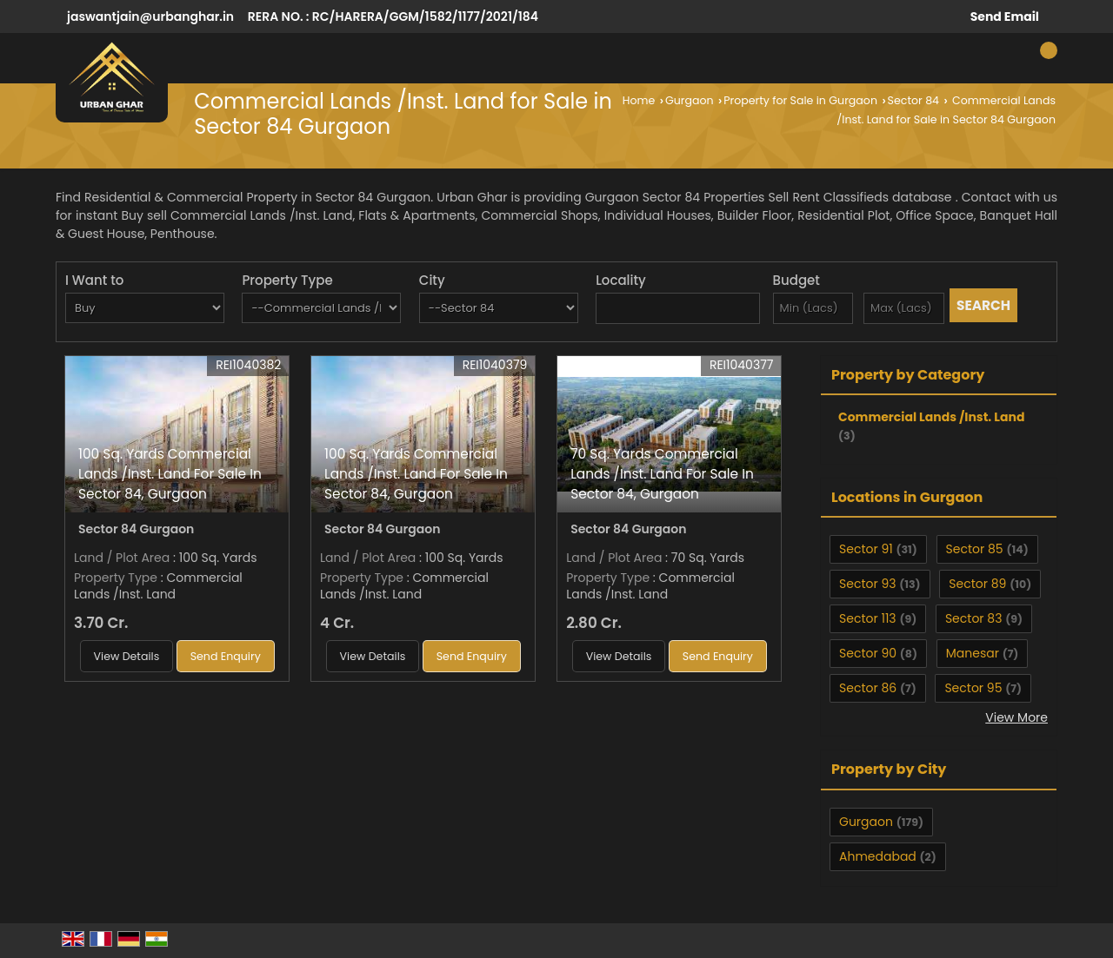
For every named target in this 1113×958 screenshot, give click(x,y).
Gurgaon (689, 100)
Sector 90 (867, 653)
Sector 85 (974, 549)
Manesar (972, 653)
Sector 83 (974, 618)
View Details (127, 656)
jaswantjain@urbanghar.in (150, 16)
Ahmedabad (877, 856)
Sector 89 (977, 583)
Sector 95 (973, 688)
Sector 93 (867, 583)
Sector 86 (867, 688)
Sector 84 (913, 100)
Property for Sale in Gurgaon (800, 100)
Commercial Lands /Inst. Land (931, 417)
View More (1016, 717)
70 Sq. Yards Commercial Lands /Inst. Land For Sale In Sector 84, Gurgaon (662, 474)
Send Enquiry (225, 656)
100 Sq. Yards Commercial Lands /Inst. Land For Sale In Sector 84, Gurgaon (170, 474)
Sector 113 (867, 618)
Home (639, 100)
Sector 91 (866, 549)
